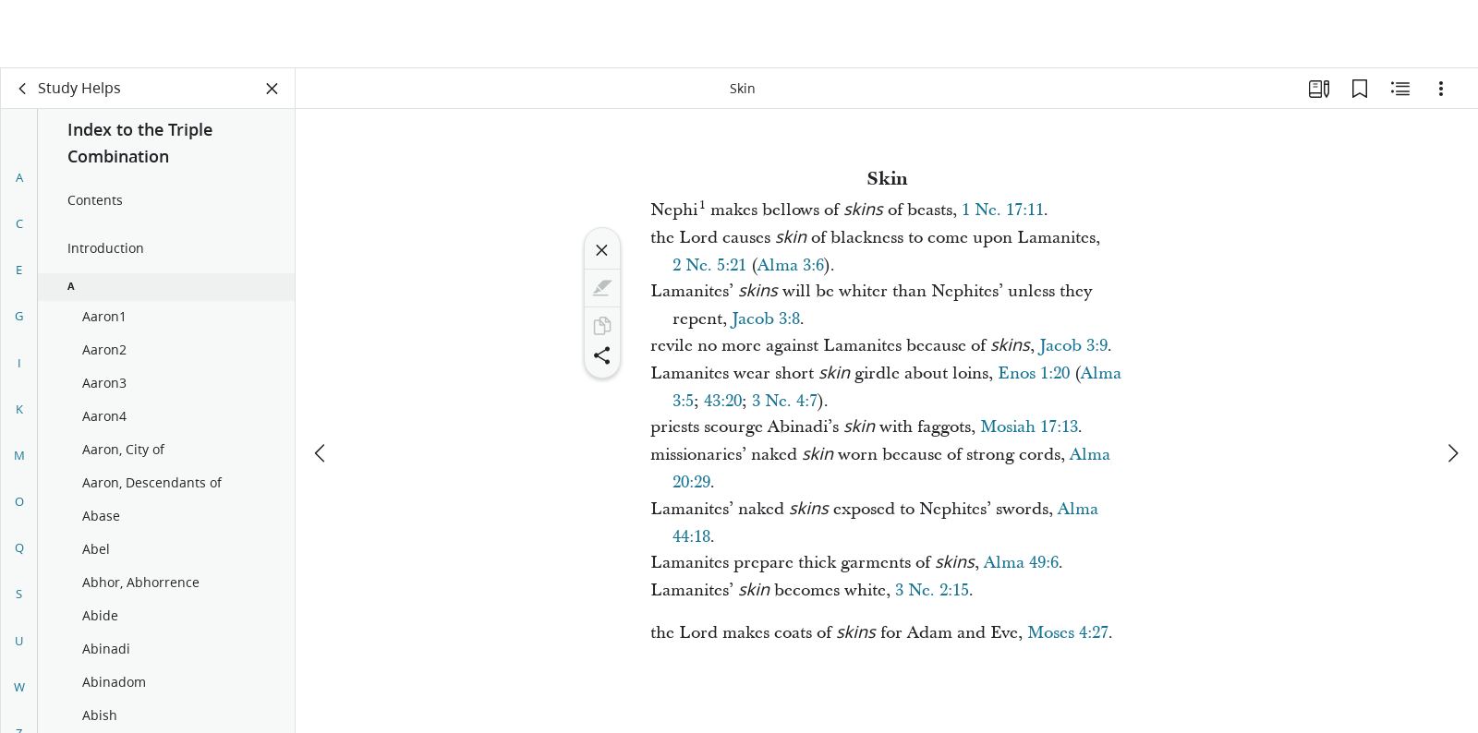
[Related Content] (1400, 88)
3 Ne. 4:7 (785, 401)
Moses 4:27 (1067, 632)
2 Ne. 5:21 (709, 265)
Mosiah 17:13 (1029, 427)
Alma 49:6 (1021, 562)
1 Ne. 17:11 (1003, 210)
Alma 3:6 (790, 265)
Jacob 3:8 (766, 318)
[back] (23, 88)
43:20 (723, 401)
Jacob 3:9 (1073, 345)
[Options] (1441, 88)
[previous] (321, 384)
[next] (1452, 384)
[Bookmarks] (1359, 88)
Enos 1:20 (1034, 373)
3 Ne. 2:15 (932, 590)
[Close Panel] (272, 88)
